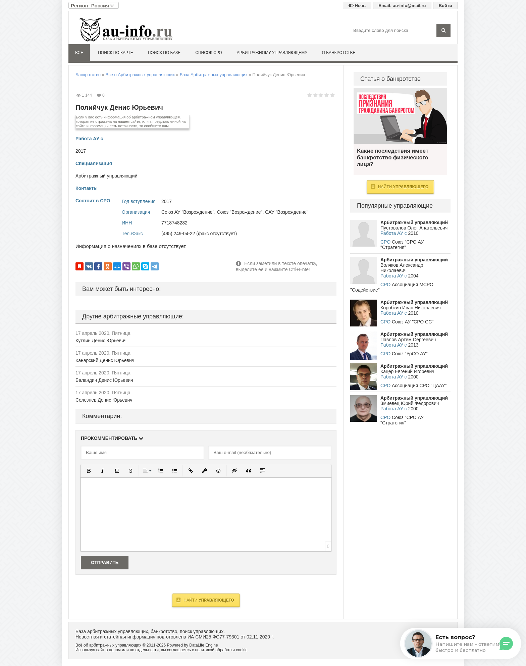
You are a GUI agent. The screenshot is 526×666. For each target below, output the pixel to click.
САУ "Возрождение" (286, 212)
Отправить (104, 562)
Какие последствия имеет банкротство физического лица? (400, 116)
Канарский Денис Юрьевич (104, 360)
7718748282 (174, 222)
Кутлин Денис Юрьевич (100, 340)
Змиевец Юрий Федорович (409, 403)
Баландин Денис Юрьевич (104, 380)
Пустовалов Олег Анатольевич (414, 227)
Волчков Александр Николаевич (401, 267)
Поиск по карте (115, 52)
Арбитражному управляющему (272, 52)
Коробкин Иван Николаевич (410, 307)
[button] (88, 470)
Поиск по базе (164, 52)
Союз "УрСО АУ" (410, 353)
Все (79, 52)
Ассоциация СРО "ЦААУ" (419, 385)
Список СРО (208, 52)
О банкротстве (339, 52)
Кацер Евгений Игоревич (407, 371)
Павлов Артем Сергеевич (408, 339)
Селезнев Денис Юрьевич (104, 400)
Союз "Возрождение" (239, 212)
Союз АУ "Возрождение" (187, 212)
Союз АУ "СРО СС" (412, 321)
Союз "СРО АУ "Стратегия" (402, 244)
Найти (205, 600)
